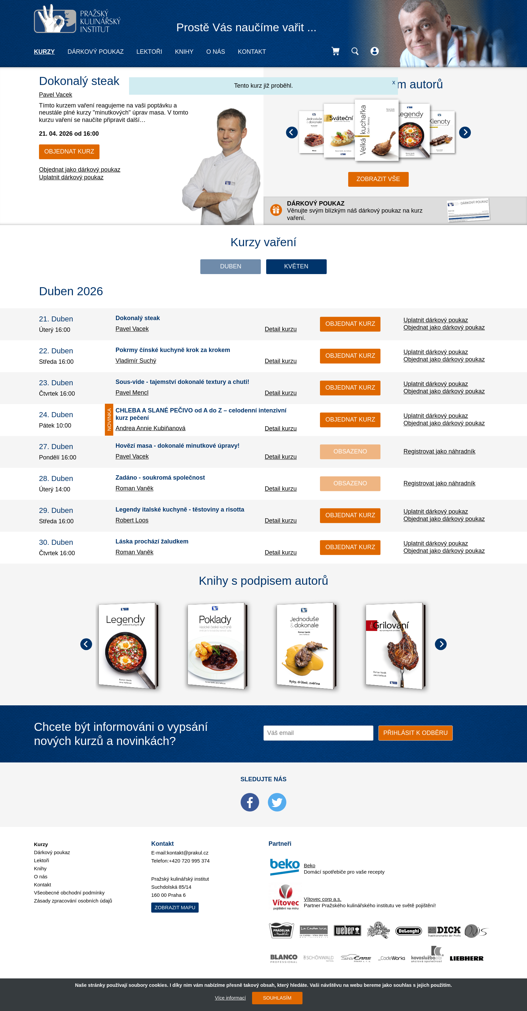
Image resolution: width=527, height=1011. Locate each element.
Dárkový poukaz (96, 51)
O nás (215, 51)
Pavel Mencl (132, 392)
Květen (296, 266)
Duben (230, 266)
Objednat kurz (69, 151)
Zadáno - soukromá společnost (160, 478)
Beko (309, 865)
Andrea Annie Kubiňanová (151, 428)
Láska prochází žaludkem (152, 541)
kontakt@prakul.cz (188, 852)
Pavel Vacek (55, 94)
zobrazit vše (378, 179)
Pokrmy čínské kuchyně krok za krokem (173, 350)
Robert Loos (132, 520)
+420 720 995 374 (189, 861)
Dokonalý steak (79, 80)
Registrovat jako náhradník (439, 451)
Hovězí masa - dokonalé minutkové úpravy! (178, 446)
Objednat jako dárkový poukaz (79, 169)
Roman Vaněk (135, 488)
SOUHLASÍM (277, 998)
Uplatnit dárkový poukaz (71, 177)
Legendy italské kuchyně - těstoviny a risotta (180, 510)
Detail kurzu (281, 329)
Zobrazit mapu (175, 907)
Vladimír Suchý (136, 360)
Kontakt (252, 51)
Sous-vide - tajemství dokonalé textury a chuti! (182, 382)
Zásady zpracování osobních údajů (73, 901)
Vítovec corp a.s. (322, 899)
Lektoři (149, 51)
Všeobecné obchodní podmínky (69, 892)
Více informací (230, 998)
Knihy (184, 51)
